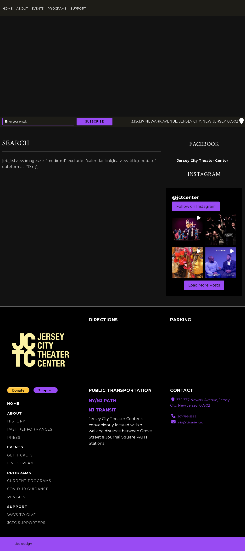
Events (38, 8)
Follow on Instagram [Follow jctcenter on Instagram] (196, 206)
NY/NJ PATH (103, 400)
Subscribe (94, 121)
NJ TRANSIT (103, 409)
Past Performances (29, 429)
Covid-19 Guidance (28, 489)
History (16, 421)
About (22, 8)
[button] (187, 229)
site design (23, 543)
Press (13, 437)
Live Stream (20, 463)
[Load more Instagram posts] (204, 286)
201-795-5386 (183, 416)
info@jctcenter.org (187, 422)
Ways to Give (21, 515)
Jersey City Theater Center (202, 160)
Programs (57, 8)
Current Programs (29, 481)
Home (7, 8)
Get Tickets (20, 455)
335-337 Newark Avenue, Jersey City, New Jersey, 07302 (187, 121)
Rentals (16, 497)
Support (78, 8)
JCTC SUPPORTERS (26, 523)
